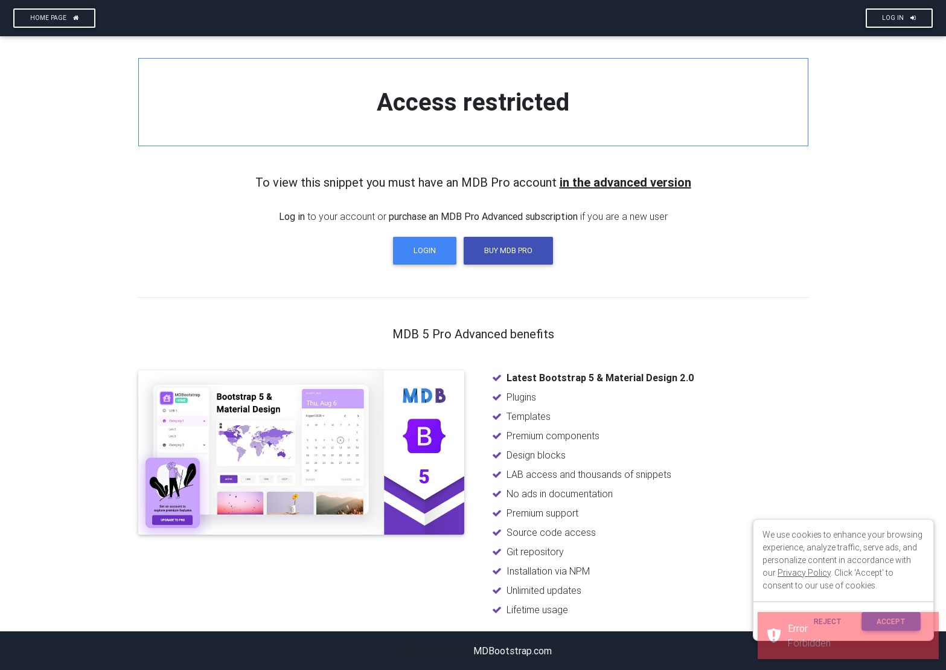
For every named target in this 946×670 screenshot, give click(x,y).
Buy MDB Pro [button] (508, 250)
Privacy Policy (804, 572)
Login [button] (425, 250)
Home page (54, 18)
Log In (899, 18)
